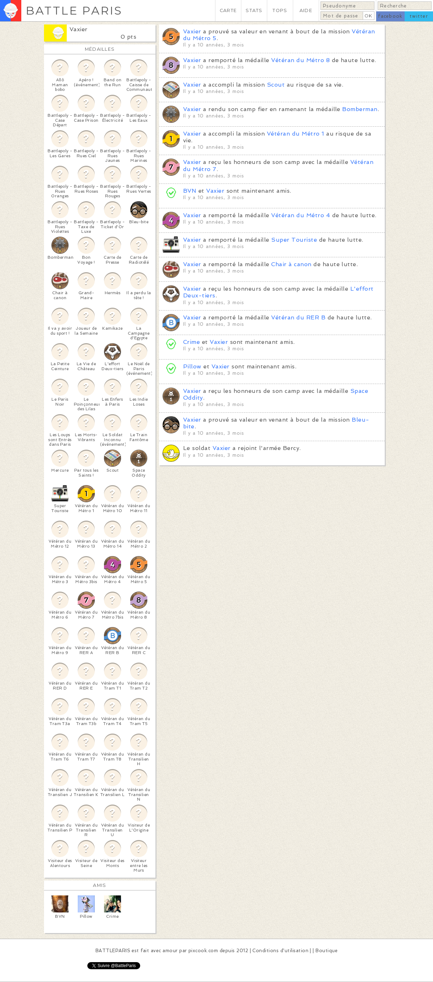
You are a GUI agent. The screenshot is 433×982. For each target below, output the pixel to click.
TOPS (280, 10)
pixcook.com (203, 950)
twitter (419, 16)
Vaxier (79, 29)
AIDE (306, 10)
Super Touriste (294, 239)
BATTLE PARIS (74, 10)
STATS (254, 10)
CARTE (228, 10)
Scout (276, 84)
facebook (390, 16)
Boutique (327, 950)
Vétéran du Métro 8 (300, 60)
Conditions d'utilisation (280, 950)
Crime (191, 342)
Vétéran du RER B (298, 317)
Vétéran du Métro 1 (295, 133)
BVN (189, 190)
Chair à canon (291, 264)
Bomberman (359, 109)
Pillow (192, 366)
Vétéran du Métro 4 (300, 215)
